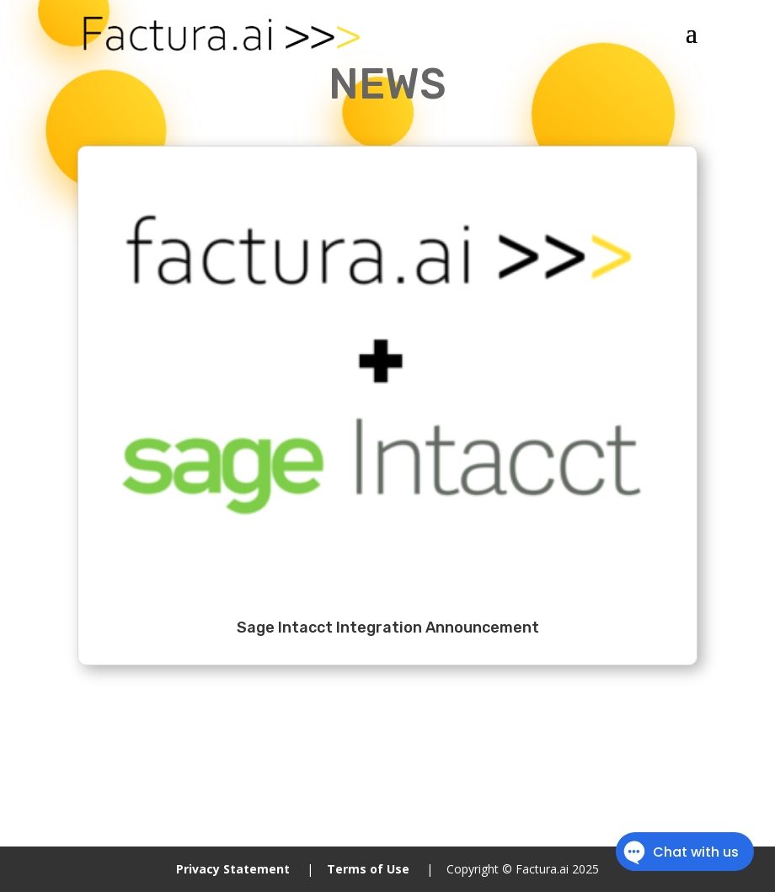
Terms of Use (368, 869)
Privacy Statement (233, 869)
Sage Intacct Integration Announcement (388, 627)
